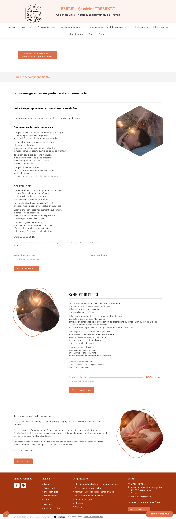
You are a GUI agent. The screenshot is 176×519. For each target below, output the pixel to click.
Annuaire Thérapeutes (93, 517)
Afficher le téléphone (141, 496)
